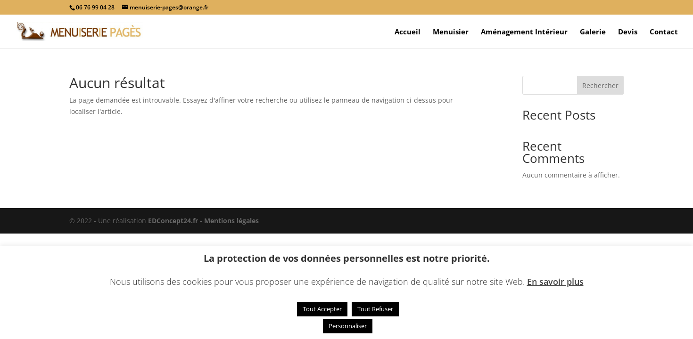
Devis (627, 32)
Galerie (593, 32)
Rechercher (600, 85)
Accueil (408, 32)
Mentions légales (231, 220)
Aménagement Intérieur (524, 32)
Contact (664, 32)
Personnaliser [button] (348, 326)
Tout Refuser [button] (375, 309)
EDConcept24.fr (174, 220)
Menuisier (451, 32)
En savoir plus (555, 281)
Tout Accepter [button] (322, 309)
